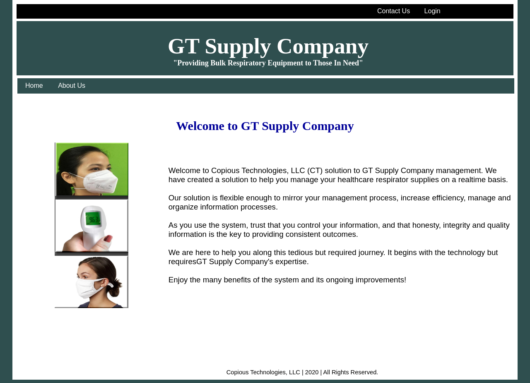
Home (34, 85)
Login (432, 10)
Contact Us (393, 10)
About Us (71, 85)
